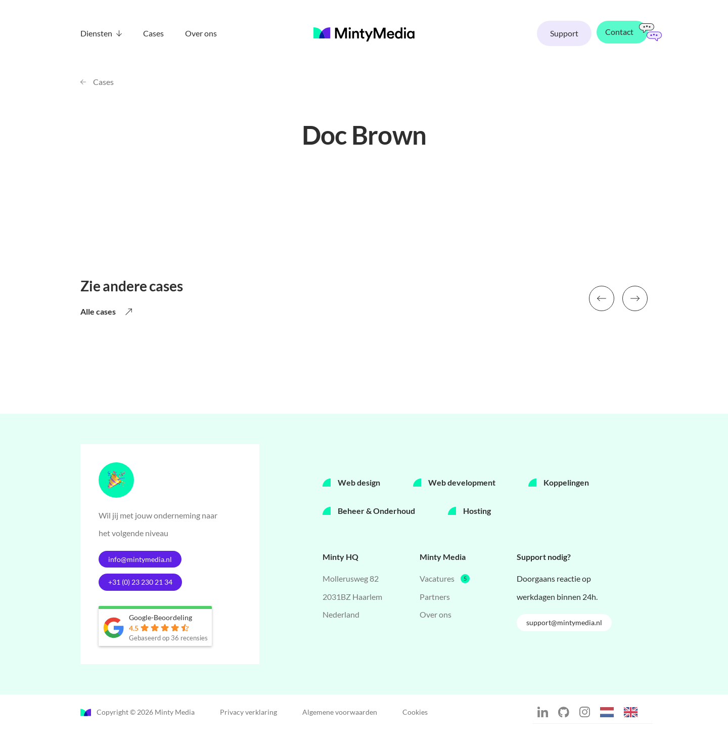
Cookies (415, 720)
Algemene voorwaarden (339, 720)
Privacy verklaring (248, 720)
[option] (633, 721)
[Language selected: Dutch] (624, 719)
